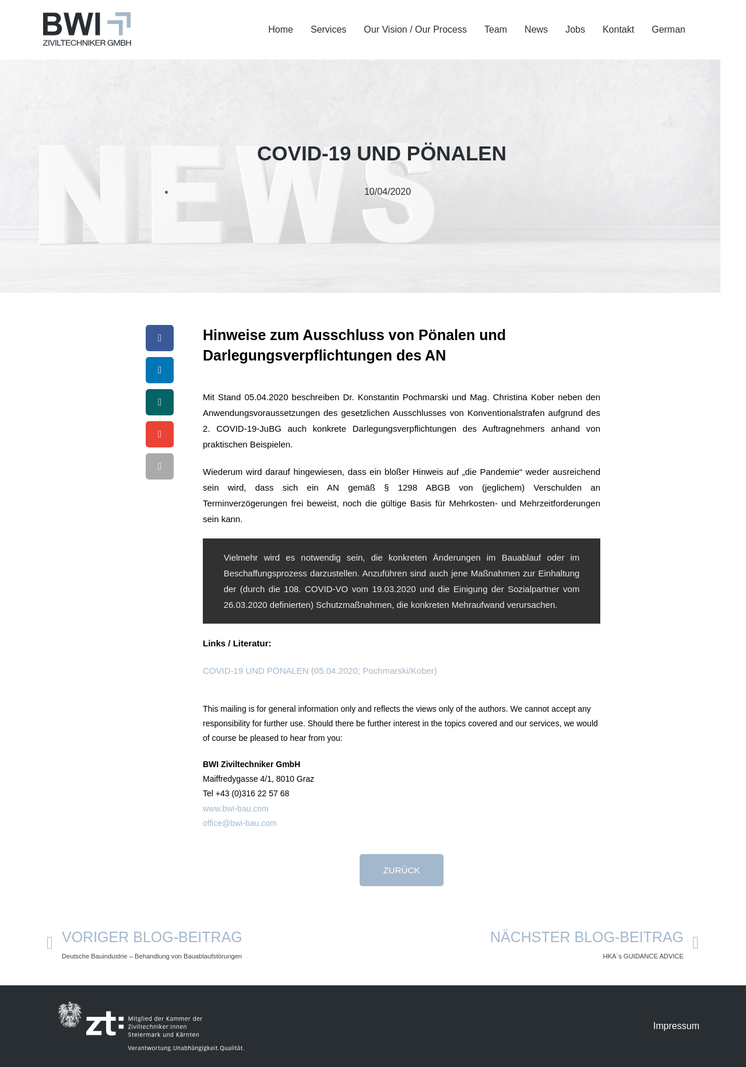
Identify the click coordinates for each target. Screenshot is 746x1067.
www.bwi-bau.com (236, 808)
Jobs (575, 29)
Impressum (676, 1026)
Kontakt (618, 29)
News (536, 29)
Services (328, 29)
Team (495, 29)
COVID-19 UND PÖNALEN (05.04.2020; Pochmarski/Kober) (320, 671)
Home (280, 29)
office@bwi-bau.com (240, 823)
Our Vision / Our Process (415, 29)
